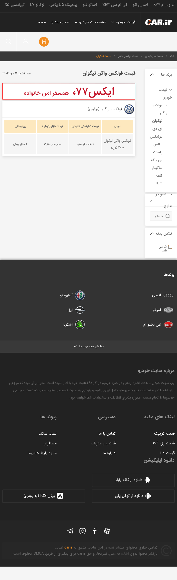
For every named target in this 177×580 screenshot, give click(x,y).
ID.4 (159, 183)
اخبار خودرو (60, 22)
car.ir (68, 547)
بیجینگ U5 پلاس (63, 5)
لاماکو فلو (90, 5)
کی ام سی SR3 (114, 5)
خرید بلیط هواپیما (42, 453)
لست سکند (48, 433)
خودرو (158, 22)
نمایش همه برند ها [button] (89, 346)
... (42, 20)
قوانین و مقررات (103, 443)
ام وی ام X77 (164, 5)
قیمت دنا (167, 453)
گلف (159, 176)
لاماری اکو (140, 5)
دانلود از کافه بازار (133, 480)
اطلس (157, 144)
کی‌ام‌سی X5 (15, 5)
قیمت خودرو (125, 22)
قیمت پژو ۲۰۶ (164, 443)
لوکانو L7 (37, 5)
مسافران (50, 443)
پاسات (157, 152)
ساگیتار (157, 168)
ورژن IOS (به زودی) (44, 496)
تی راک (156, 160)
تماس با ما (107, 433)
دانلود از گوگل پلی (133, 496)
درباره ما (109, 453)
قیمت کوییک (164, 433)
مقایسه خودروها (44, 42)
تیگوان (157, 121)
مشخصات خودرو (92, 22)
